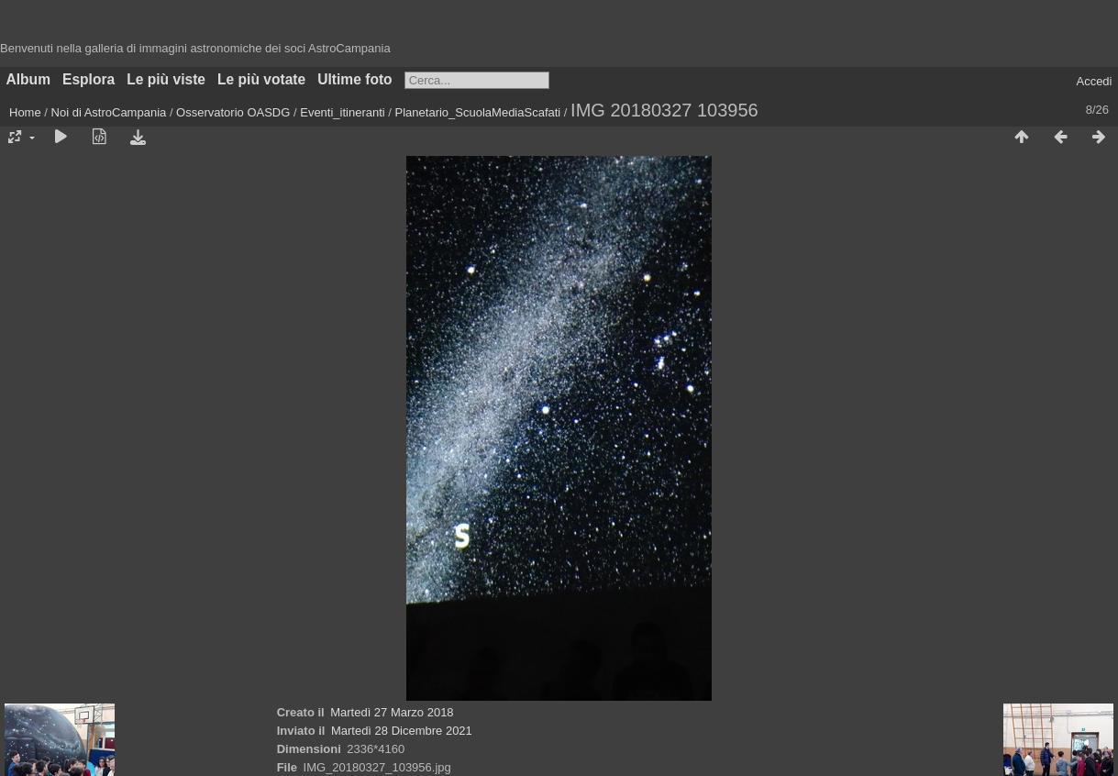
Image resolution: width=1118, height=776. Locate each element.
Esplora (88, 79)
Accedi (1094, 81)
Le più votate (261, 79)
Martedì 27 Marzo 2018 (391, 712)
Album (28, 79)
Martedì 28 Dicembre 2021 (401, 730)
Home (25, 112)
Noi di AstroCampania (109, 112)
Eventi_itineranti (342, 112)
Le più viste (166, 79)
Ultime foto (354, 79)
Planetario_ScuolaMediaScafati (478, 112)
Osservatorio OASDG (233, 112)
